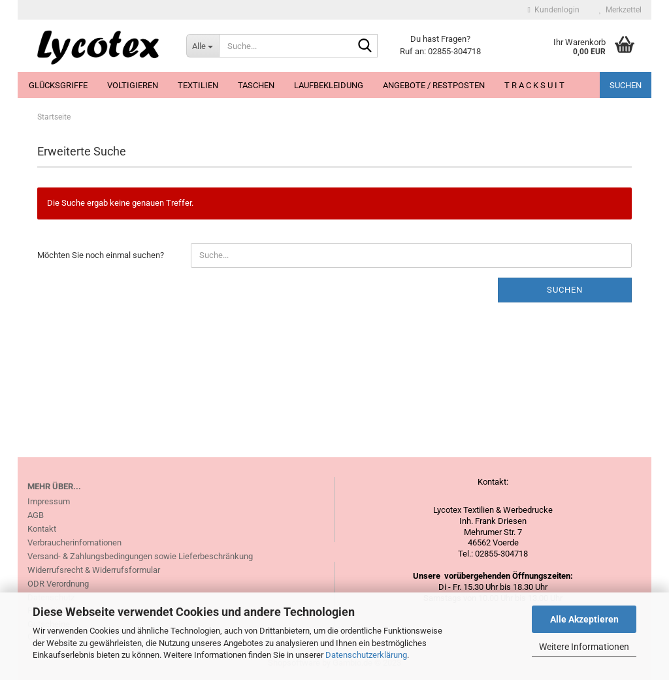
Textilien (198, 85)
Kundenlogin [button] (553, 9)
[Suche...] (202, 45)
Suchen (626, 85)
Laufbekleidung (328, 85)
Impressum (48, 501)
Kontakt (41, 529)
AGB (35, 515)
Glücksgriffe (58, 85)
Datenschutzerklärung (366, 655)
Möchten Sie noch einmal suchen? (100, 255)
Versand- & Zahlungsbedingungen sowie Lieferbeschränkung (140, 556)
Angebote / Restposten (434, 85)
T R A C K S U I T (534, 85)
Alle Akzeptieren (584, 619)
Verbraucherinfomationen (74, 542)
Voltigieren (132, 85)
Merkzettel (620, 9)
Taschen (256, 85)
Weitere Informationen (584, 646)
